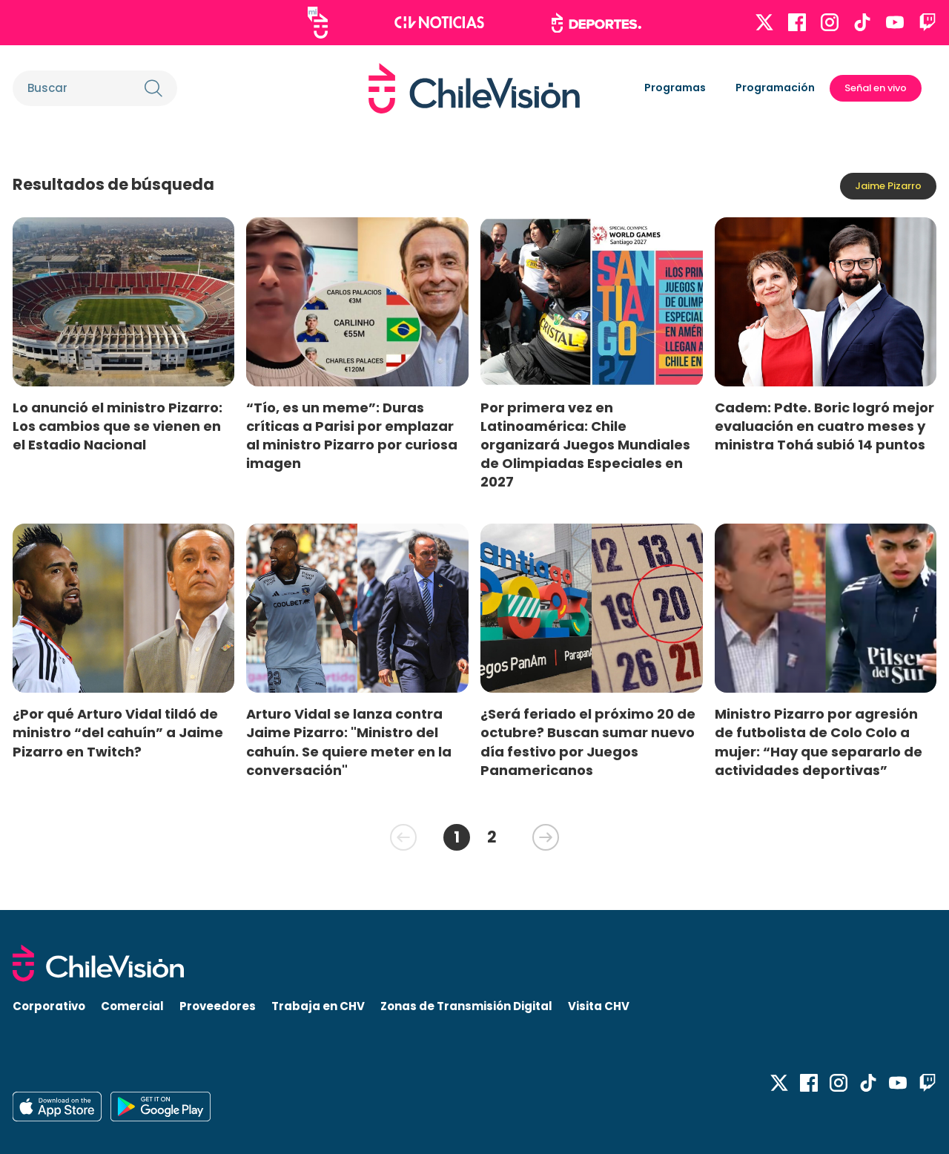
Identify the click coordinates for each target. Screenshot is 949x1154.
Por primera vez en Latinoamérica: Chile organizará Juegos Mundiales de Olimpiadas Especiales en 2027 (585, 445)
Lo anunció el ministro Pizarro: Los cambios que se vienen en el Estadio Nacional (117, 426)
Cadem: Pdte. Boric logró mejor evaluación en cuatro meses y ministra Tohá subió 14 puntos (824, 426)
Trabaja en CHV (318, 1006)
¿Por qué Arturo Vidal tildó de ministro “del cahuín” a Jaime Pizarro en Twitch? (118, 732)
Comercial (132, 1006)
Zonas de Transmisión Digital (466, 1006)
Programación (775, 87)
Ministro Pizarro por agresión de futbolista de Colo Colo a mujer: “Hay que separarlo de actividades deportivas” (818, 742)
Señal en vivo (875, 88)
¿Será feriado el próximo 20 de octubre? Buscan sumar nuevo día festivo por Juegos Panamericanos (587, 742)
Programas (675, 87)
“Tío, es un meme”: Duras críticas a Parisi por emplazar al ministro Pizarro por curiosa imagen (351, 435)
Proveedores (217, 1006)
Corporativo (49, 1006)
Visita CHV (598, 1006)
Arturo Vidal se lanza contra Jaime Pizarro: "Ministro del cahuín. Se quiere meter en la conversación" (349, 742)
